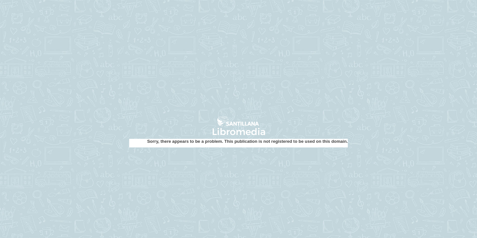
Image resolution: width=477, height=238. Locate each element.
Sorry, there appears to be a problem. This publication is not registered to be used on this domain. (247, 141)
